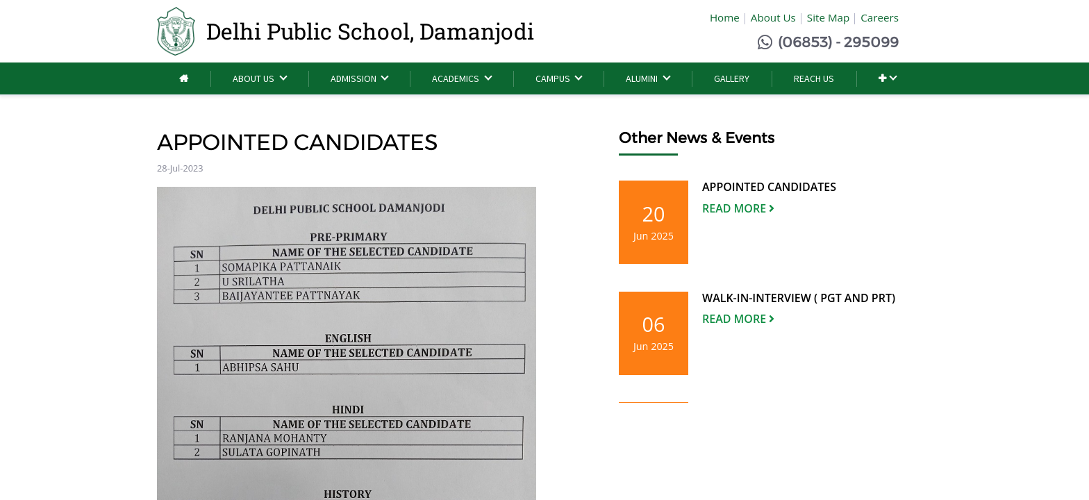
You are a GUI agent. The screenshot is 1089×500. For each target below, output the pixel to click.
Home (725, 17)
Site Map (828, 17)
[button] (887, 78)
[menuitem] (183, 78)
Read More (738, 208)
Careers (880, 17)
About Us (773, 17)
